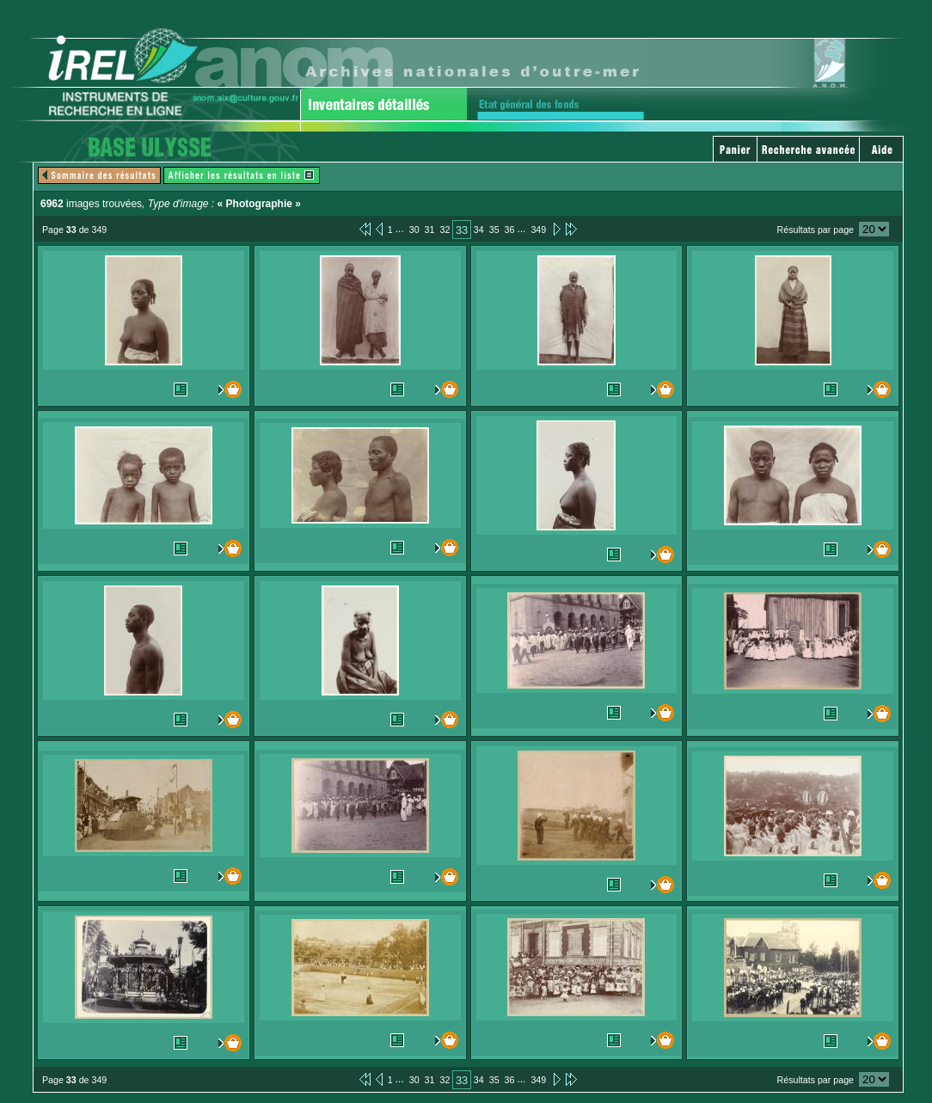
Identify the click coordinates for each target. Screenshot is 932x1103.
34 (479, 229)
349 (538, 229)
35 (494, 229)
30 (414, 229)
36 (510, 229)
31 (430, 229)
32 (444, 229)
